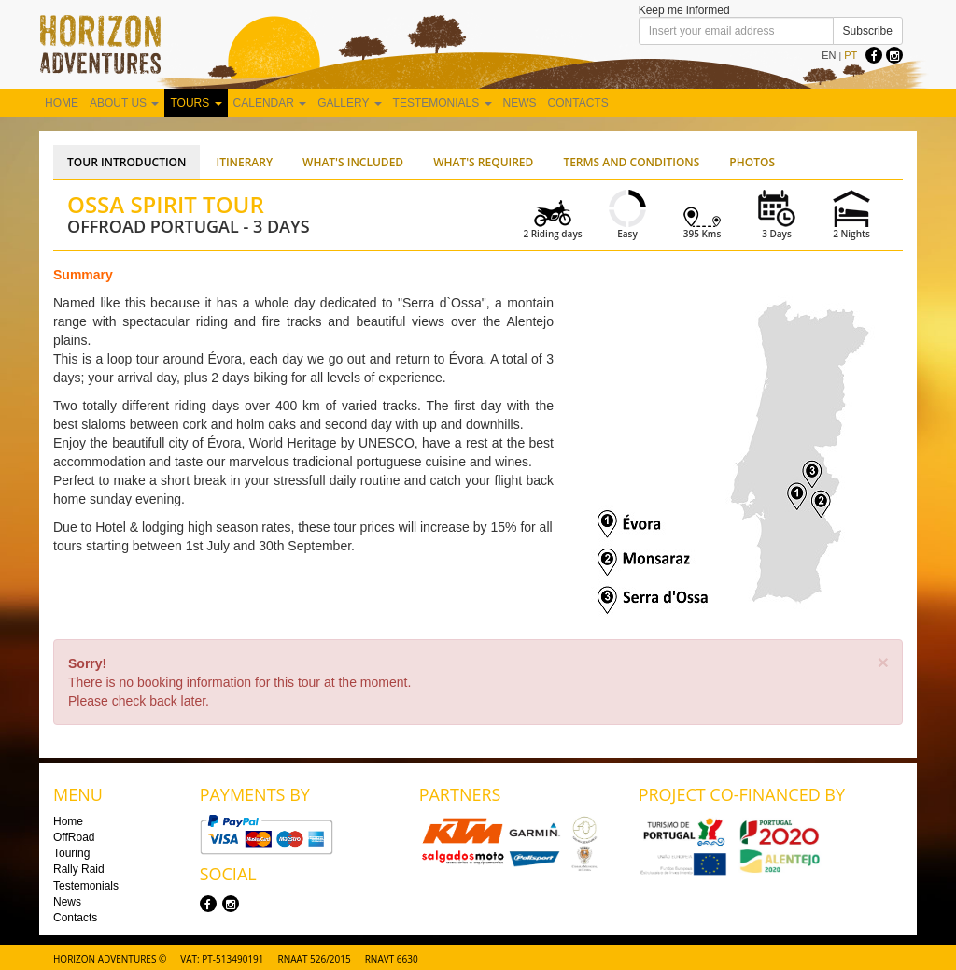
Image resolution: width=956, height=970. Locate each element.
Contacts (578, 102)
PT (850, 55)
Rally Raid (79, 869)
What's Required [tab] (483, 162)
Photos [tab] (752, 162)
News (520, 102)
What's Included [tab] (352, 162)
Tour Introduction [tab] (126, 162)
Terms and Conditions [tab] (631, 162)
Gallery (349, 102)
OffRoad (73, 837)
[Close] (883, 662)
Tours (195, 102)
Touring (71, 853)
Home (61, 102)
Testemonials (442, 102)
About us (124, 102)
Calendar (270, 102)
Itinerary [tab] (244, 162)
